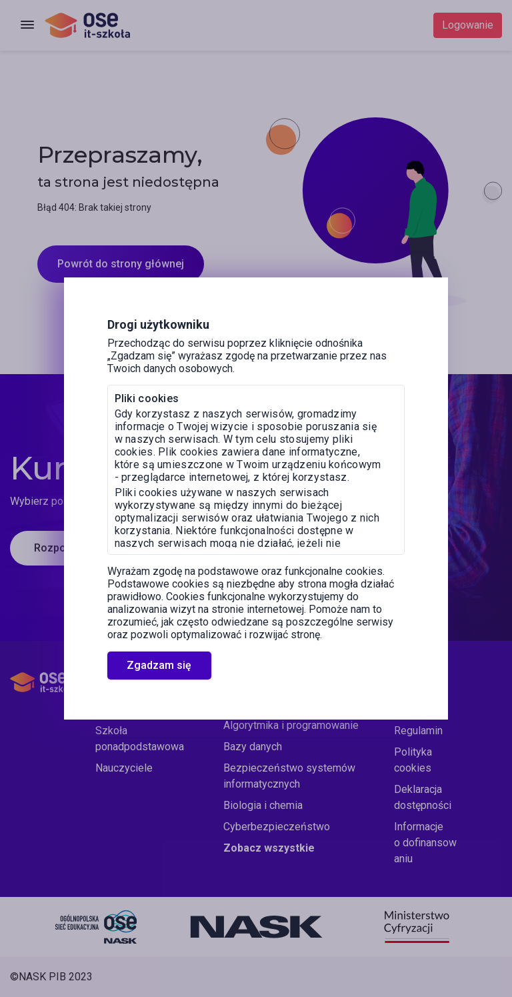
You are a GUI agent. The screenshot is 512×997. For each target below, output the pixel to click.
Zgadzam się (159, 665)
